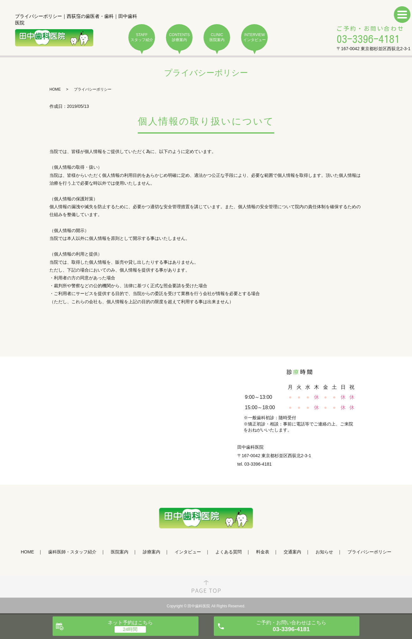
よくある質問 (228, 551)
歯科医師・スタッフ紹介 (72, 551)
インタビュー (188, 551)
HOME (55, 89)
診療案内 (151, 551)
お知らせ (324, 551)
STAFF (141, 37)
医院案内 (119, 551)
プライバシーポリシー (369, 551)
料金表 (262, 551)
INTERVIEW (254, 37)
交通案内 (292, 551)
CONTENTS (179, 37)
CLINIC (216, 37)
